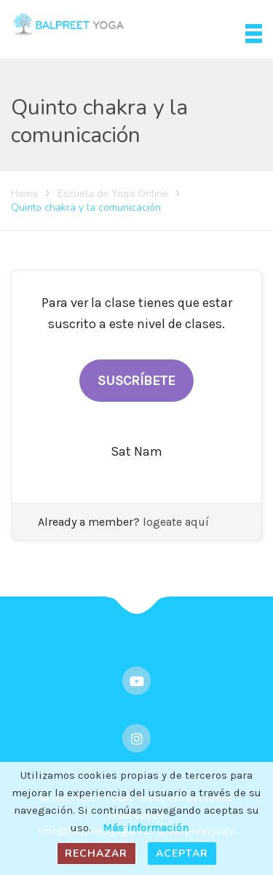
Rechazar (96, 853)
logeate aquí (176, 522)
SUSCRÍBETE (136, 381)
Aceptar (182, 853)
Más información (146, 827)
